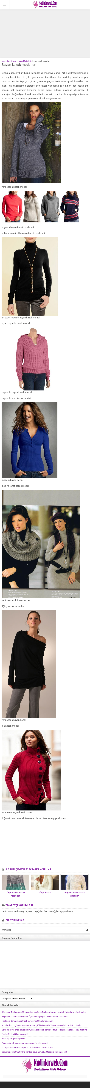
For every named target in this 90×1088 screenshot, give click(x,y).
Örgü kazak (45, 892)
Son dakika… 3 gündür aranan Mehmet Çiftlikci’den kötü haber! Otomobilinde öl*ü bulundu (41, 1025)
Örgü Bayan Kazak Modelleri (16, 894)
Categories (6, 998)
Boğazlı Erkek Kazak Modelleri (75, 894)
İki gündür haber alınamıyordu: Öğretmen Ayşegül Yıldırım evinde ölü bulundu (35, 1016)
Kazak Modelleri (24, 61)
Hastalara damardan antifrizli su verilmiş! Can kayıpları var (27, 1021)
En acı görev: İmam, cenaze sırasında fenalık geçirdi (25, 1043)
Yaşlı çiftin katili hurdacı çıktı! (15, 1034)
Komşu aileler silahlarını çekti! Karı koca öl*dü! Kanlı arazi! (27, 1047)
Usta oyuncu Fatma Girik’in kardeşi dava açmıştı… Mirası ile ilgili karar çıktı (34, 1052)
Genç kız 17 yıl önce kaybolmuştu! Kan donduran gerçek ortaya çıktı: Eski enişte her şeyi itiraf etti (44, 1030)
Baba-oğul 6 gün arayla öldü (14, 1038)
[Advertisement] (45, 34)
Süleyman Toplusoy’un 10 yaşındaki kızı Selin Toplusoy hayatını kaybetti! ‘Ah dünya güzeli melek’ (44, 1012)
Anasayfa (5, 61)
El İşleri (13, 61)
